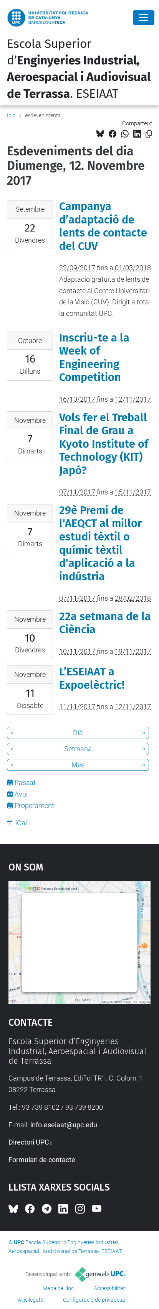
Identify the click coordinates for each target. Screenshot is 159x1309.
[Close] (143, 17)
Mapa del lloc (58, 1288)
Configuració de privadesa (94, 1300)
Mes (77, 765)
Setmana (78, 749)
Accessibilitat (109, 1288)
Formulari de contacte (41, 1160)
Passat (25, 783)
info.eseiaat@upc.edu (63, 1125)
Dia (78, 733)
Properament (34, 805)
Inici (12, 115)
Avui (21, 794)
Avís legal (29, 1300)
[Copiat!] (149, 134)
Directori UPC (28, 1142)
